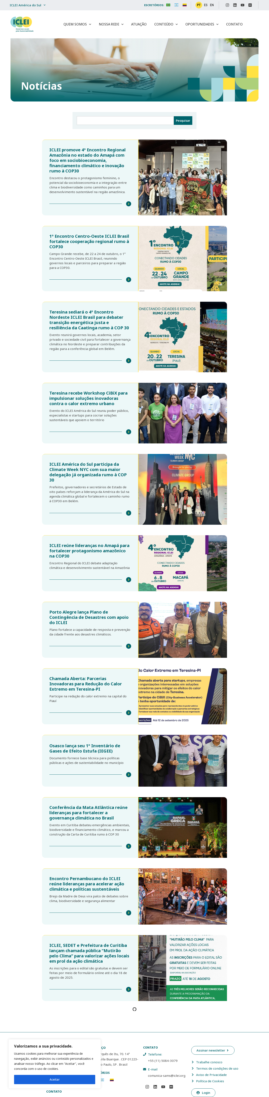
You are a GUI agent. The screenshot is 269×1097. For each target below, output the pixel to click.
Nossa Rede (111, 24)
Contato (234, 24)
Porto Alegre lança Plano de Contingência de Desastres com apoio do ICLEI (89, 615)
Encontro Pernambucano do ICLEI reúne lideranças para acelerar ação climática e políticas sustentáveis (86, 881)
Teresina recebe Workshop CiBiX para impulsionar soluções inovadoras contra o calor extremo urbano (88, 397)
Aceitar (55, 1079)
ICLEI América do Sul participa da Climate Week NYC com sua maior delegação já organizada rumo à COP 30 (88, 471)
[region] (54, 1064)
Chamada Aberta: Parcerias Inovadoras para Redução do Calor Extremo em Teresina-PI (85, 682)
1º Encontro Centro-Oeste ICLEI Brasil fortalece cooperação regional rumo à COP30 (89, 241)
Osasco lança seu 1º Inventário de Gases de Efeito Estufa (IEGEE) (84, 746)
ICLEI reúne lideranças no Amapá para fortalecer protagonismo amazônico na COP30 (89, 549)
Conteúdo (166, 24)
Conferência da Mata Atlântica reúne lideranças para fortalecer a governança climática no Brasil (88, 810)
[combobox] (125, 120)
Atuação (139, 24)
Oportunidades (202, 24)
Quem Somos (77, 24)
